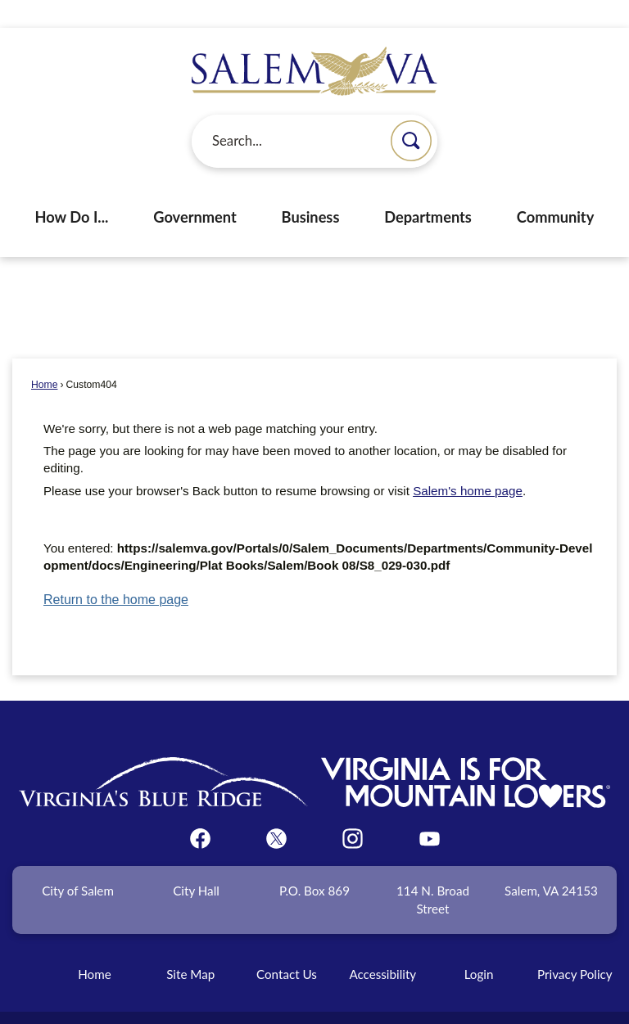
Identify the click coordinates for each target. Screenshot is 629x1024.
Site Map (190, 946)
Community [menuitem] (556, 189)
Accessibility (382, 946)
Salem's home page (468, 463)
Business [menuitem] (311, 189)
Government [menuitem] (194, 189)
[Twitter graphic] (276, 811)
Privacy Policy (575, 946)
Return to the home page (115, 572)
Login (479, 946)
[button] (411, 112)
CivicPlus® (403, 1003)
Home (44, 357)
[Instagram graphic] (352, 811)
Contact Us (286, 946)
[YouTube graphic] (429, 811)
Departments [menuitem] (428, 189)
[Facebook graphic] (200, 811)
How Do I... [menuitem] (72, 189)
